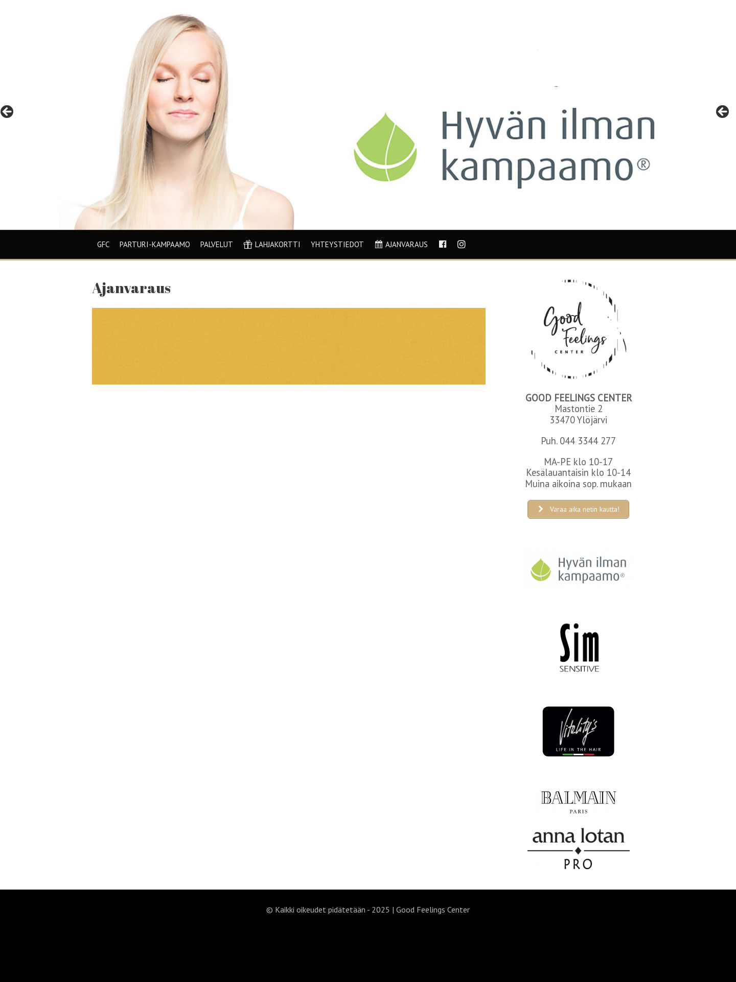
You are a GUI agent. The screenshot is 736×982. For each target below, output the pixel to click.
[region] (368, 115)
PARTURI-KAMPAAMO (155, 244)
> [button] (723, 112)
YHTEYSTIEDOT (337, 244)
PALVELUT (216, 244)
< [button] (7, 112)
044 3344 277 (588, 441)
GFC (103, 244)
